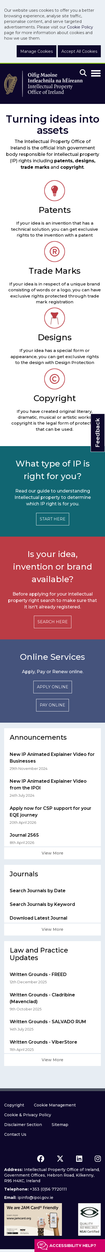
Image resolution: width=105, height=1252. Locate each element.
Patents (55, 210)
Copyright (55, 398)
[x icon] (60, 1159)
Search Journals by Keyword (42, 904)
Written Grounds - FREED (38, 974)
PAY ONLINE (52, 705)
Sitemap (60, 1124)
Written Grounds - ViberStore (43, 1042)
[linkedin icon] (79, 1159)
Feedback (97, 433)
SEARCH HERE (53, 621)
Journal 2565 (24, 835)
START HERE (53, 519)
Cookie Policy (80, 27)
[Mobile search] (83, 73)
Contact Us (15, 1134)
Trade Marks (55, 271)
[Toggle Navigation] (96, 72)
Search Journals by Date (38, 890)
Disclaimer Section (23, 1124)
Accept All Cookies (79, 51)
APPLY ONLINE (52, 686)
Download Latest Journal (38, 918)
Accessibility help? (72, 1245)
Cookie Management (55, 1105)
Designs (55, 337)
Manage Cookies (36, 51)
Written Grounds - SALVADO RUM (48, 1021)
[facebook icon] (40, 1159)
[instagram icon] (98, 1159)
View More (52, 853)
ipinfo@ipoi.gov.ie (35, 1197)
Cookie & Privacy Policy (27, 1114)
